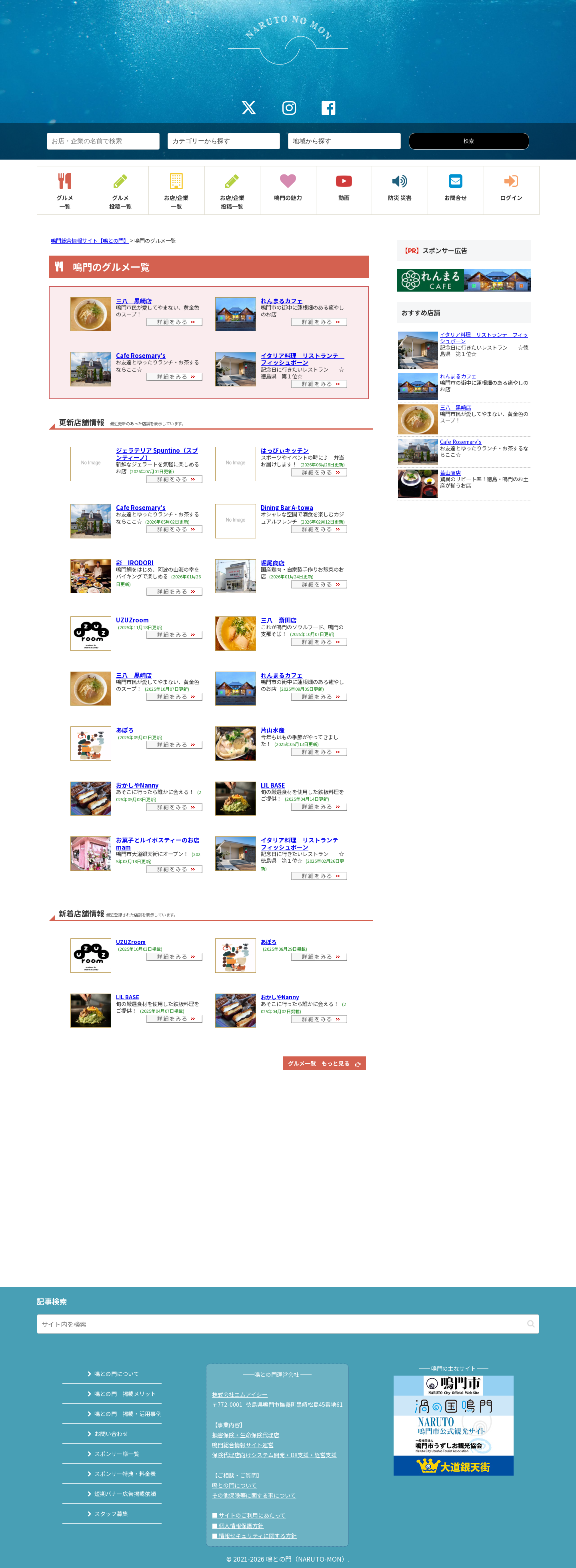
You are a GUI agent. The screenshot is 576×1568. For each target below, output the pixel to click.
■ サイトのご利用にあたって (253, 1515)
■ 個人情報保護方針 (242, 1526)
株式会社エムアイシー (244, 1394)
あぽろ (125, 730)
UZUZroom (132, 620)
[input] (288, 1324)
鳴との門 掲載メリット (115, 1394)
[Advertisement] (209, 1175)
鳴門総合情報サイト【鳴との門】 (90, 240)
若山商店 (450, 472)
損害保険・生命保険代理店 (250, 1435)
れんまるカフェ (282, 300)
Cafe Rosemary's (141, 355)
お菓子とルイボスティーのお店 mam (161, 843)
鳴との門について (106, 1374)
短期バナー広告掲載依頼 (115, 1494)
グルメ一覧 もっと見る (324, 1063)
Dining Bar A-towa (287, 507)
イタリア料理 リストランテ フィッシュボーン (302, 358)
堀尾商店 (273, 562)
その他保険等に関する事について (258, 1495)
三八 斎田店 (279, 620)
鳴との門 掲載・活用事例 (118, 1414)
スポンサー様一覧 (106, 1454)
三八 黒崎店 (134, 300)
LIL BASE (273, 785)
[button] (531, 1323)
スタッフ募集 (101, 1514)
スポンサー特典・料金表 (115, 1474)
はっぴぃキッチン (285, 450)
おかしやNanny (137, 785)
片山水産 (273, 730)
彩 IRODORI (135, 562)
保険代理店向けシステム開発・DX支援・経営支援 (278, 1455)
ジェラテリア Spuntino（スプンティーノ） (157, 453)
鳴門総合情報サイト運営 (247, 1445)
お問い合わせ (101, 1434)
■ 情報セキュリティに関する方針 (258, 1536)
